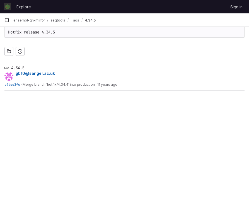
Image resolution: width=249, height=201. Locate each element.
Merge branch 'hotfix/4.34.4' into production (59, 84)
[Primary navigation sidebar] (6, 20)
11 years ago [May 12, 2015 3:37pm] (107, 84)
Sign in (236, 6)
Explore (23, 6)
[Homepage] (7, 6)
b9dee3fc (12, 84)
